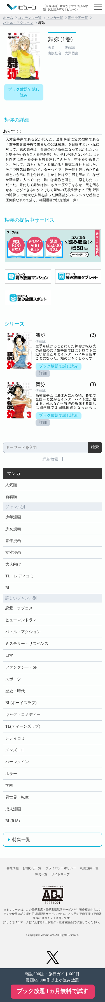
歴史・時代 (15, 691)
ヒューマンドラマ (21, 620)
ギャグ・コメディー (23, 714)
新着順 (11, 497)
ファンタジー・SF (21, 667)
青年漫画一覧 (78, 18)
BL (7, 588)
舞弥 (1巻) (60, 39)
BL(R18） (13, 821)
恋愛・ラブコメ (19, 608)
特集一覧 (21, 839)
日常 (9, 655)
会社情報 (12, 868)
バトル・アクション (18, 23)
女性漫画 (13, 552)
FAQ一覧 (41, 874)
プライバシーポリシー (60, 868)
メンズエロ (15, 750)
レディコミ (15, 738)
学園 (9, 785)
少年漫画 (13, 517)
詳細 (43, 373)
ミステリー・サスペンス (26, 644)
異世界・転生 (17, 797)
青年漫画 (13, 541)
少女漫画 (13, 529)
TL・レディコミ (19, 576)
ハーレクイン (17, 762)
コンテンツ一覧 (29, 18)
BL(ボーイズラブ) (20, 703)
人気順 (11, 485)
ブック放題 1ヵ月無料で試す (52, 991)
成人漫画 (13, 809)
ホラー (11, 774)
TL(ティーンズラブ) (22, 726)
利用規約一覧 (89, 868)
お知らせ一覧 (32, 868)
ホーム (8, 18)
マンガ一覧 (54, 18)
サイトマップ (60, 874)
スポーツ (13, 679)
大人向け (13, 564)
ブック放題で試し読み (23, 92)
